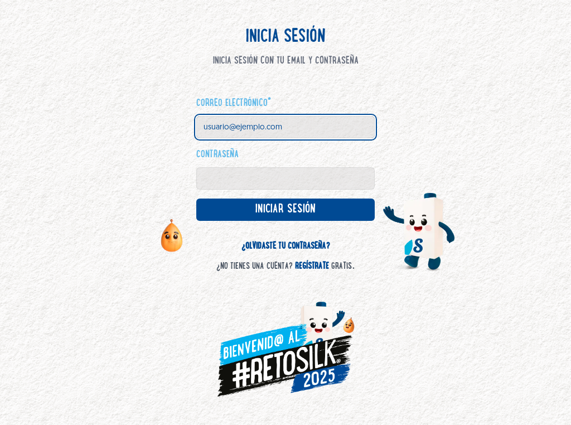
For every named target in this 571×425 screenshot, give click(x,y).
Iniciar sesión (295, 212)
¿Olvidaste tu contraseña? (285, 247)
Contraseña (217, 155)
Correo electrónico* (233, 103)
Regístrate (312, 267)
